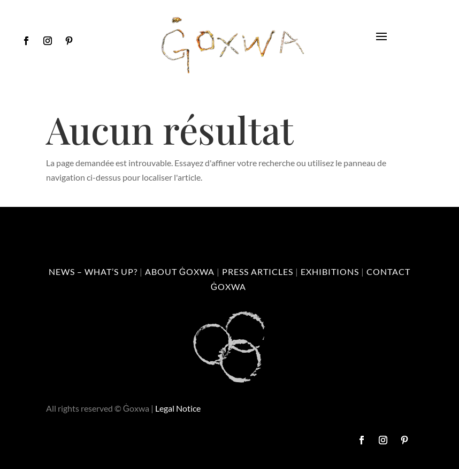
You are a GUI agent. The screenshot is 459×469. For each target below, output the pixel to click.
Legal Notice (178, 408)
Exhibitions (330, 271)
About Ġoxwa (180, 271)
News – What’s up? (93, 271)
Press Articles (257, 271)
